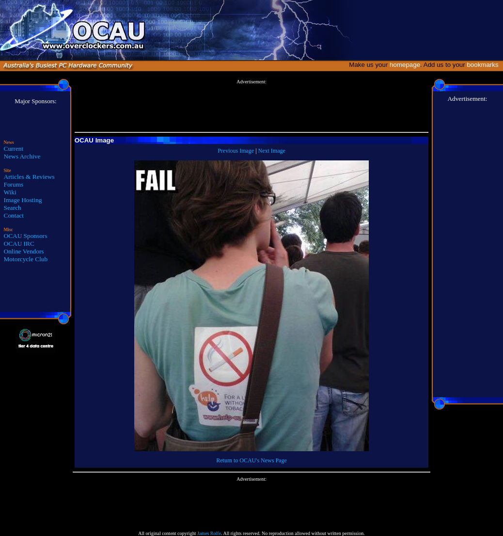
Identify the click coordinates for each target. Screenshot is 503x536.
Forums (14, 184)
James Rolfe (209, 533)
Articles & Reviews (29, 176)
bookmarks (484, 64)
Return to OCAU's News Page (251, 460)
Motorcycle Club (26, 259)
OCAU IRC (19, 243)
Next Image (271, 150)
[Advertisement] (251, 106)
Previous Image (236, 150)
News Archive (22, 156)
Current (14, 148)
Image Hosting (23, 200)
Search (12, 207)
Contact (14, 215)
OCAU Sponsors (25, 235)
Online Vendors (24, 251)
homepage (405, 64)
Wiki (10, 192)
